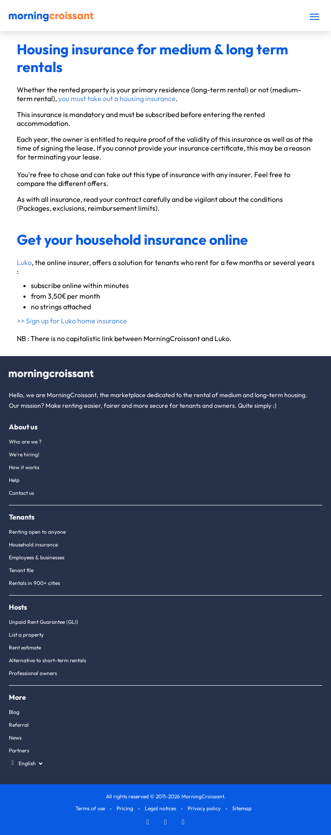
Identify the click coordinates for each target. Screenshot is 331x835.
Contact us (21, 493)
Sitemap (242, 808)
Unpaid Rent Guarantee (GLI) (43, 622)
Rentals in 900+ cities (34, 583)
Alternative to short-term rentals (47, 660)
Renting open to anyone (37, 531)
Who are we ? (25, 441)
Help (14, 480)
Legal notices (160, 808)
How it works (24, 467)
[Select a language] (25, 763)
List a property (26, 634)
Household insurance (33, 544)
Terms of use (90, 808)
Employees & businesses (36, 557)
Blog (14, 712)
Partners (19, 750)
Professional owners (33, 673)
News (15, 737)
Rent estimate (25, 647)
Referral (19, 724)
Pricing (125, 808)
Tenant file (21, 570)
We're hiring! (24, 454)
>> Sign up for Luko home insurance (72, 320)
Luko (24, 262)
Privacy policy (204, 808)
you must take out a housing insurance (117, 98)
